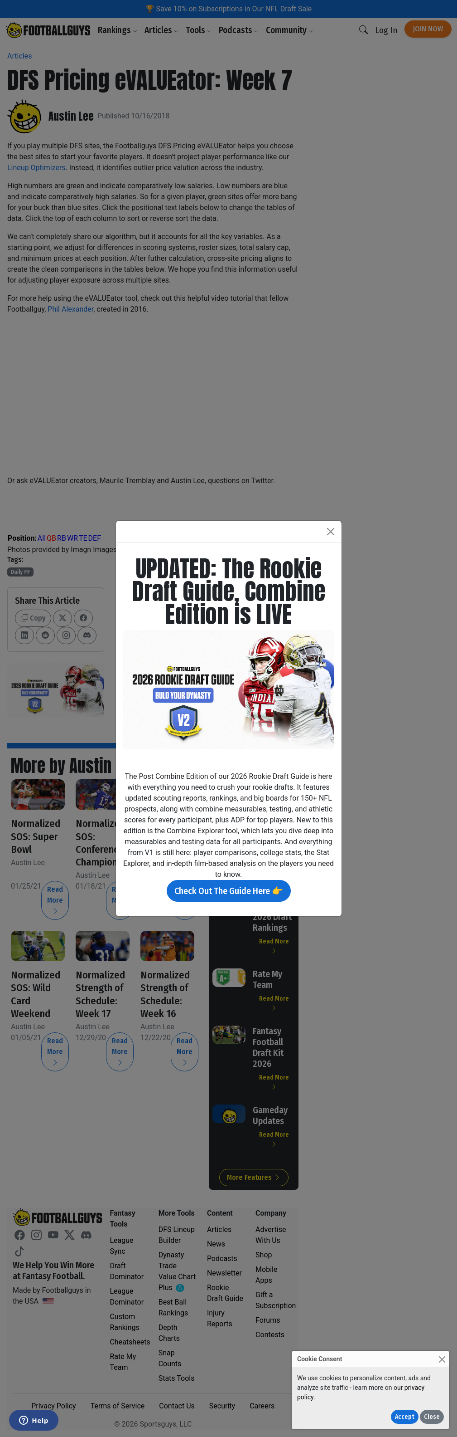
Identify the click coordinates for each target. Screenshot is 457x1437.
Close (432, 1417)
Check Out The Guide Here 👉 (228, 890)
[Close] (442, 1359)
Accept (404, 1417)
